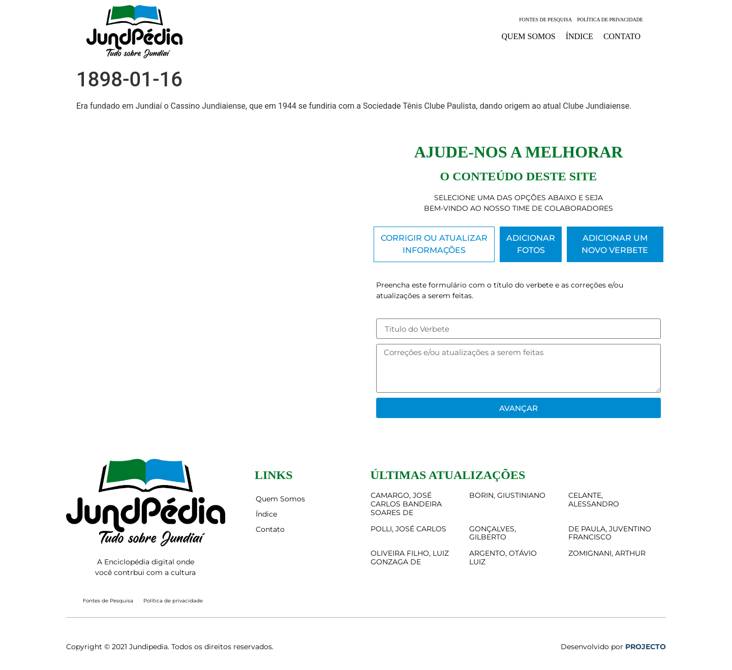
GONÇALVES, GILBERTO (492, 533)
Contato (621, 36)
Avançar (518, 408)
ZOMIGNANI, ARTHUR (607, 553)
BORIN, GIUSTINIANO (507, 495)
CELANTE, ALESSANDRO (593, 499)
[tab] (434, 244)
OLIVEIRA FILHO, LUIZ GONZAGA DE (410, 557)
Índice (579, 36)
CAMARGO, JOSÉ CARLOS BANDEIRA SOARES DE (406, 504)
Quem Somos (528, 36)
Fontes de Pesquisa (545, 19)
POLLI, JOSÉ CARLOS (408, 528)
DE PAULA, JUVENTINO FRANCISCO (609, 533)
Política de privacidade (610, 19)
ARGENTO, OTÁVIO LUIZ (503, 557)
